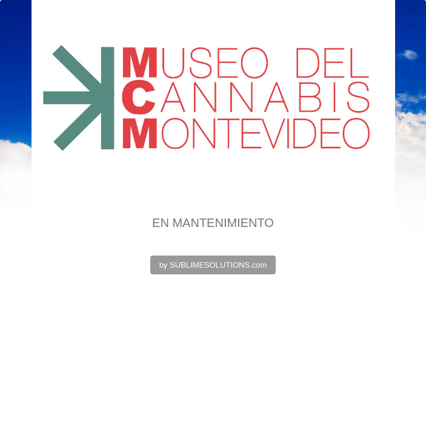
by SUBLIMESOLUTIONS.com (213, 264)
